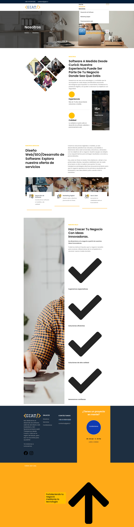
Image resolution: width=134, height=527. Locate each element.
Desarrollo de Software (92, 12)
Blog (86, 24)
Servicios (88, 9)
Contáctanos (89, 27)
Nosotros (88, 7)
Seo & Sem (96, 186)
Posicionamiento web (92, 21)
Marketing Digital (91, 16)
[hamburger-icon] (113, 4)
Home (87, 4)
